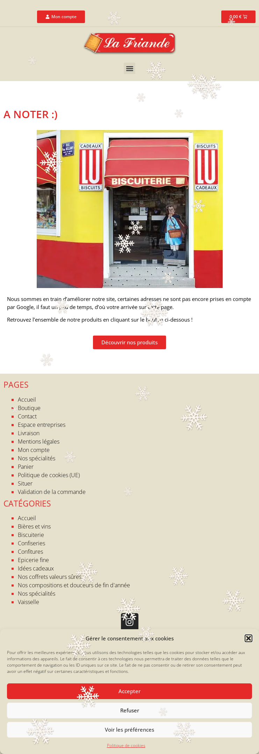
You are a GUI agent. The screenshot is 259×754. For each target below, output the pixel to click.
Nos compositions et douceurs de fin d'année (74, 585)
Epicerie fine (33, 560)
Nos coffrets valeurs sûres (49, 577)
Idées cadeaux (36, 568)
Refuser (129, 710)
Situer (25, 483)
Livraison (28, 433)
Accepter (129, 691)
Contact (27, 416)
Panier (26, 467)
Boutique (29, 408)
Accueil (27, 399)
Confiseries (31, 543)
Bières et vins (34, 526)
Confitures (30, 551)
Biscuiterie (31, 535)
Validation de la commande (52, 492)
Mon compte (34, 450)
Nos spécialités (36, 458)
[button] (248, 638)
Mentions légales (38, 441)
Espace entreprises (41, 425)
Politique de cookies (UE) (49, 475)
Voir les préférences (129, 729)
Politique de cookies (126, 745)
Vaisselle (28, 602)
